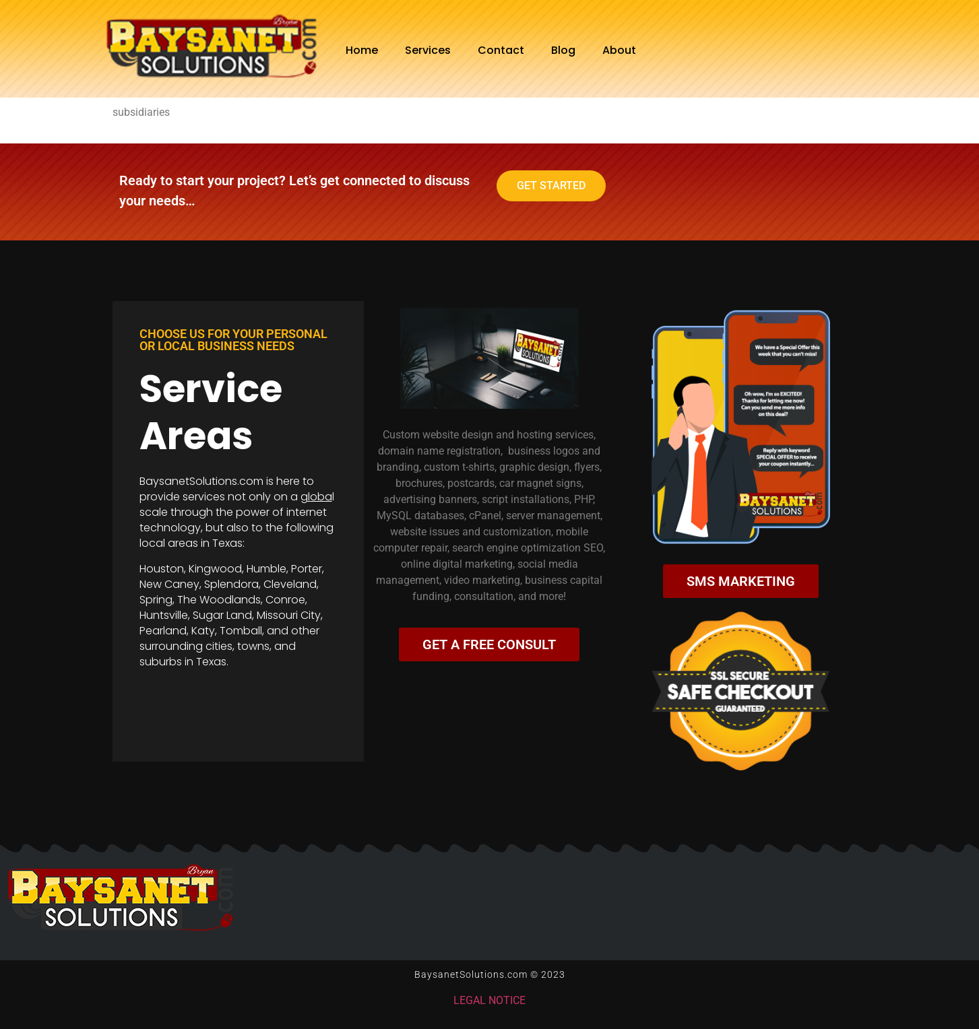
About (619, 50)
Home (362, 50)
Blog (563, 50)
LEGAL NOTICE (489, 1000)
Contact (501, 50)
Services (428, 50)
